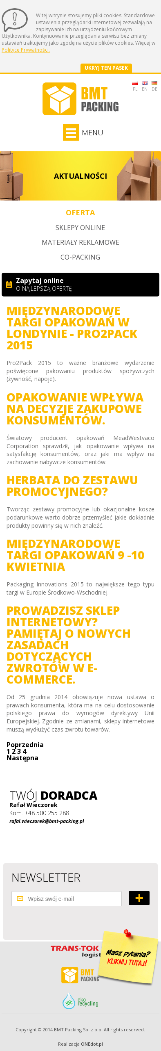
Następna (22, 757)
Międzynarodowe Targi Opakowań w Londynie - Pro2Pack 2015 (72, 328)
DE (154, 86)
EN (145, 86)
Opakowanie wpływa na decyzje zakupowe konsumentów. (75, 408)
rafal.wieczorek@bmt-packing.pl (46, 821)
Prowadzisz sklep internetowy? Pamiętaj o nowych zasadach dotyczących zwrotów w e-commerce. (69, 644)
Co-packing (80, 257)
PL (135, 86)
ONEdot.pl (92, 1044)
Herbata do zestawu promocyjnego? (72, 485)
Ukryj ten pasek (106, 67)
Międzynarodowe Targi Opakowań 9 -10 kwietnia (75, 555)
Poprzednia (25, 744)
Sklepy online (80, 227)
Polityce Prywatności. (26, 49)
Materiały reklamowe (80, 242)
